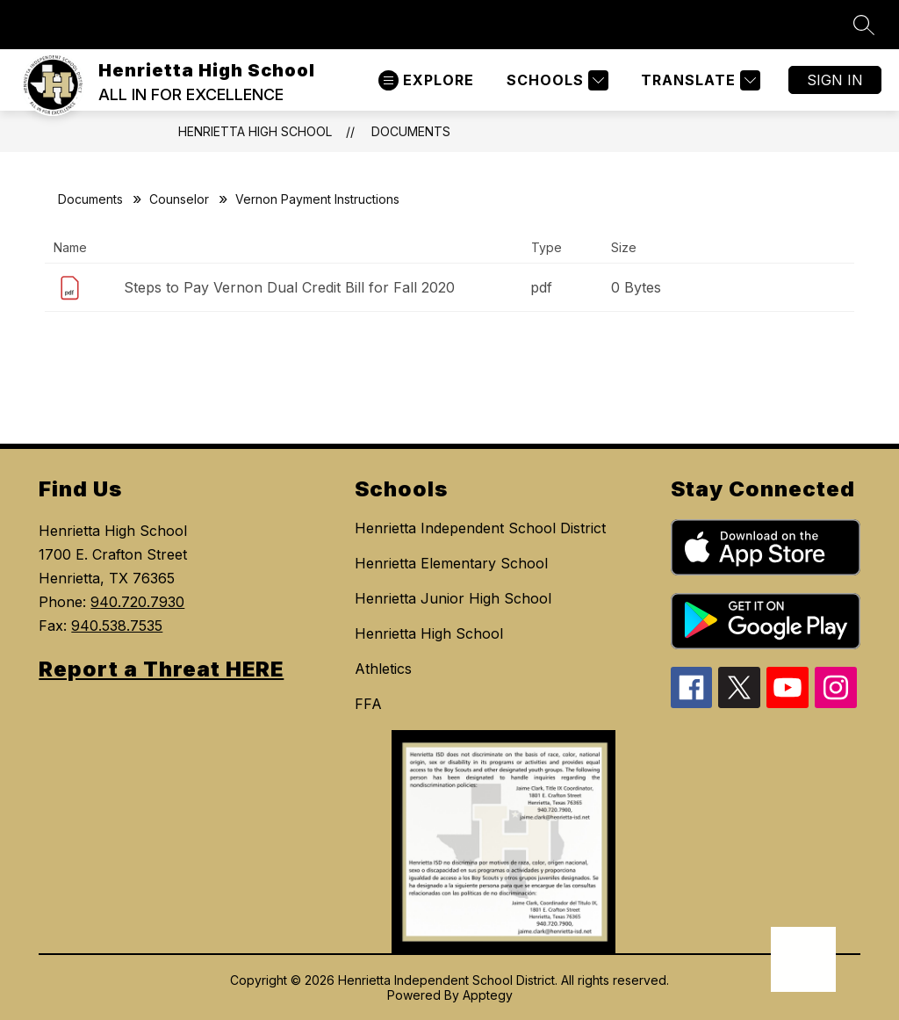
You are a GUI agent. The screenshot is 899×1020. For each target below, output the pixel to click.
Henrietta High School (255, 131)
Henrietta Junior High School (453, 598)
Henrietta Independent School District (480, 528)
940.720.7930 (137, 602)
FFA (368, 704)
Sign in (835, 80)
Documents (410, 131)
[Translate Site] (698, 80)
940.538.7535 (116, 625)
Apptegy (488, 994)
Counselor (179, 199)
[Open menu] (426, 80)
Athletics (383, 668)
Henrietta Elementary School (451, 563)
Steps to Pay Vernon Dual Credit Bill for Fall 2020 (289, 287)
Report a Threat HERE (161, 669)
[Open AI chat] (803, 959)
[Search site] (863, 24)
